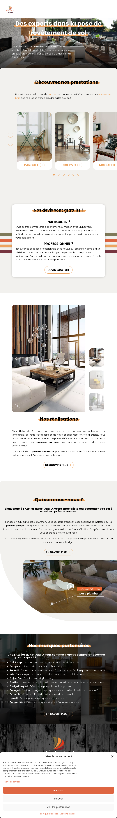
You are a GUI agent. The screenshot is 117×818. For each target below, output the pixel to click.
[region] (58, 358)
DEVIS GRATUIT (58, 270)
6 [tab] (78, 174)
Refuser (58, 798)
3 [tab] (63, 174)
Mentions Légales (67, 813)
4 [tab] (68, 174)
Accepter (58, 790)
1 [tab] (54, 174)
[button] (112, 756)
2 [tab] (59, 174)
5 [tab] (73, 174)
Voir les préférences (58, 807)
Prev (10, 135)
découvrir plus (56, 465)
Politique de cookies (49, 813)
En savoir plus (56, 552)
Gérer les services (12, 781)
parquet (52, 94)
